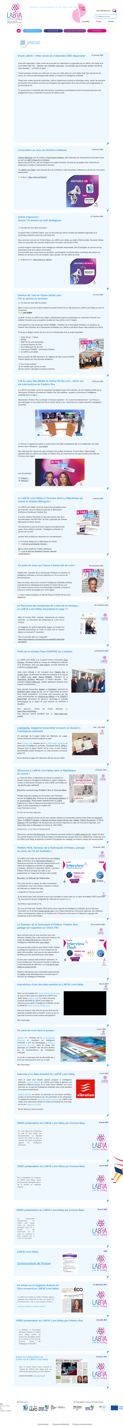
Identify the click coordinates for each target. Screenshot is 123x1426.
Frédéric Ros (59, 672)
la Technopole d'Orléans (56, 798)
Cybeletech (52, 689)
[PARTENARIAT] (96, 30)
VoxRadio (49, 866)
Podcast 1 (24, 478)
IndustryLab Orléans (46, 697)
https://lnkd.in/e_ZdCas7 (42, 260)
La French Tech (31, 667)
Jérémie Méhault (33, 1082)
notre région (44, 942)
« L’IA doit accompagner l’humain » (34, 544)
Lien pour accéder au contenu (28, 1306)
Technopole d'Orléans (55, 158)
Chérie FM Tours (31, 940)
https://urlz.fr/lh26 (34, 1104)
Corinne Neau (22, 675)
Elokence (21, 823)
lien (69, 899)
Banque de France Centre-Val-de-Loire (57, 820)
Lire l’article (27, 313)
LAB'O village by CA (82, 834)
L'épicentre (23, 727)
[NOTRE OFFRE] (53, 30)
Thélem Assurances (87, 820)
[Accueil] (19, 31)
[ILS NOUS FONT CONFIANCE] (75, 30)
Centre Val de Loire (45, 911)
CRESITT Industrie (31, 820)
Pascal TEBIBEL (45, 677)
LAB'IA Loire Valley (28, 170)
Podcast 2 (24, 481)
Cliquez (20, 597)
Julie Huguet (45, 665)
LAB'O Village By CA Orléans (38, 160)
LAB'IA (59, 801)
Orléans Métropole (25, 158)
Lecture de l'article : (32, 1376)
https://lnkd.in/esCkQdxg (26, 711)
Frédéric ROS (33, 998)
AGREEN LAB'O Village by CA (29, 692)
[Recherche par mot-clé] (105, 16)
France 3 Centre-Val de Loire (48, 993)
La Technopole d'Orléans (55, 743)
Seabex (42, 689)
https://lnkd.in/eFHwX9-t (37, 177)
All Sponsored (39, 834)
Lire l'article (43, 446)
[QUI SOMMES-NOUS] (32, 30)
